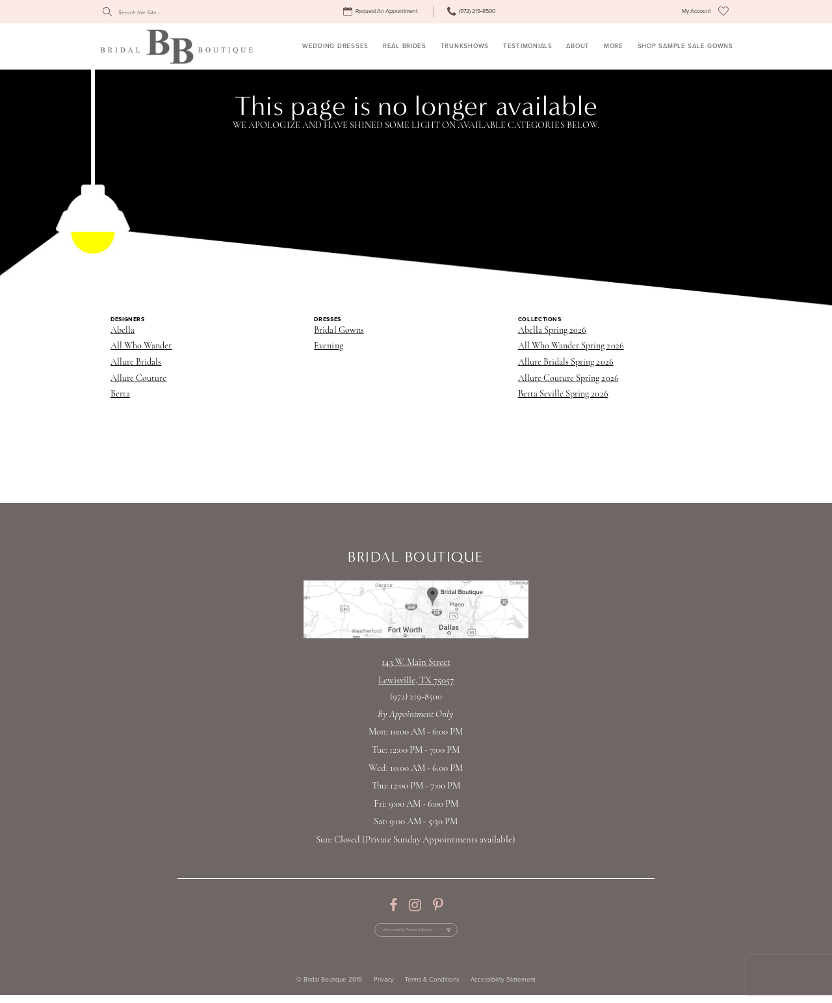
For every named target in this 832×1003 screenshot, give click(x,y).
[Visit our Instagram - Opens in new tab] (415, 905)
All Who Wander (141, 346)
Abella (122, 330)
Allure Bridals (136, 362)
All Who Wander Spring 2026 (571, 346)
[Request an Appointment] (382, 12)
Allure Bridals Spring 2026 (566, 362)
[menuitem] (382, 12)
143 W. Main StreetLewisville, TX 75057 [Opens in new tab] (416, 672)
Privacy (384, 987)
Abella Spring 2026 (552, 330)
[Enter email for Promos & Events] (416, 933)
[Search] (161, 11)
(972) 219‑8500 (416, 697)
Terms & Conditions (432, 987)
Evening (328, 346)
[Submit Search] (107, 11)
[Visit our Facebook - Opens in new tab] (393, 905)
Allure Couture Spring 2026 (568, 379)
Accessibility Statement (503, 987)
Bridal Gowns (338, 330)
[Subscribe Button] (468, 933)
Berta (120, 394)
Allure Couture (138, 379)
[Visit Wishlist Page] (723, 11)
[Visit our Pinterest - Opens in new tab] (438, 905)
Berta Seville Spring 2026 (563, 394)
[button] (696, 11)
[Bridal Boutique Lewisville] (176, 46)
